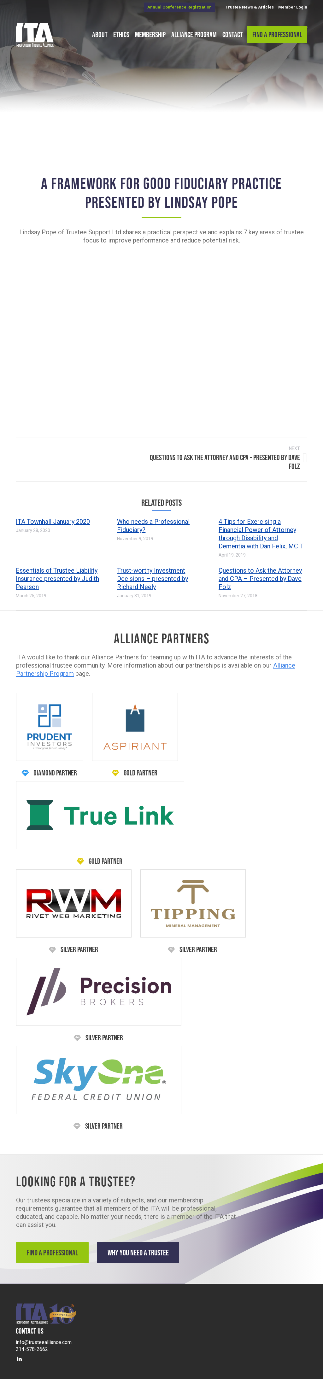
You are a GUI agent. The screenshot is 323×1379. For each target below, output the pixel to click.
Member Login (292, 7)
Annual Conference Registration (179, 7)
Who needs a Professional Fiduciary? (153, 523)
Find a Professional (53, 1249)
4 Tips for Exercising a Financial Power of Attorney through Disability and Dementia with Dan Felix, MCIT (261, 531)
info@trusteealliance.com (44, 1338)
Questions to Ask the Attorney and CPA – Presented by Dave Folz (260, 576)
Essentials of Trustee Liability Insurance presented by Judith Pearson (57, 576)
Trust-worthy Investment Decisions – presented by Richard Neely (152, 576)
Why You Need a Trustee (146, 1249)
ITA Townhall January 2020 (53, 519)
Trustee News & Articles (250, 7)
